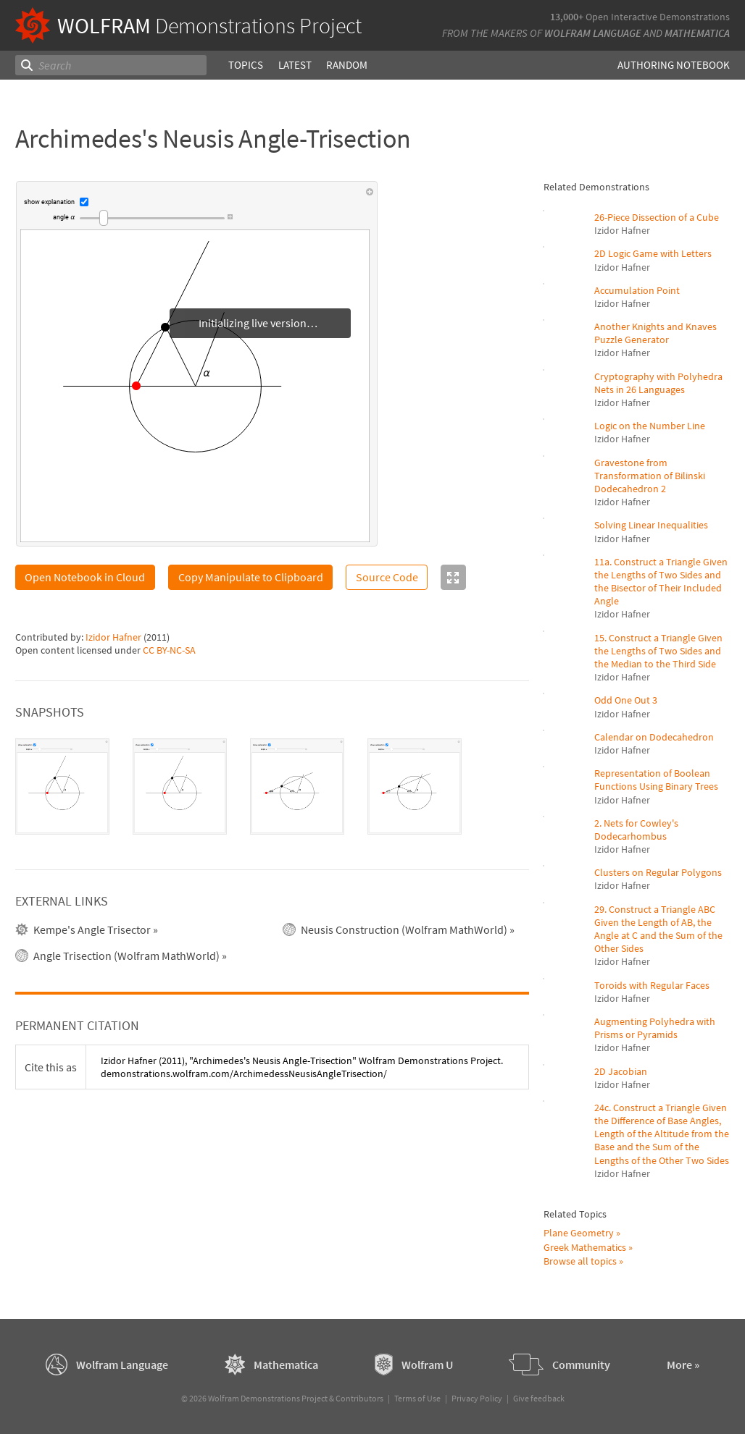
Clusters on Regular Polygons (658, 872)
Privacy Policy (476, 1398)
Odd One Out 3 (625, 700)
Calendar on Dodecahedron (654, 736)
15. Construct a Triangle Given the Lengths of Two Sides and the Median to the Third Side (658, 650)
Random (346, 65)
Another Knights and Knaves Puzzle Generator (655, 333)
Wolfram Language (592, 33)
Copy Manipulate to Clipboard (250, 577)
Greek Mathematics (585, 1247)
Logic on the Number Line (649, 425)
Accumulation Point (637, 290)
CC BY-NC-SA (169, 650)
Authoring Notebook (673, 65)
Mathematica (697, 33)
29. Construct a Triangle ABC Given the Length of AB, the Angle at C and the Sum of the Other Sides (658, 929)
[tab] (62, 786)
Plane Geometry (579, 1232)
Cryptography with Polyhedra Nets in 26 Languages (658, 383)
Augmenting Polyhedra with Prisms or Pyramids (654, 1028)
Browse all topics (580, 1261)
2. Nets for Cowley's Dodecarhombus (636, 830)
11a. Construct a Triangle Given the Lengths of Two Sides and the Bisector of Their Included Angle (661, 581)
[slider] (152, 218)
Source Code (387, 577)
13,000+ (566, 16)
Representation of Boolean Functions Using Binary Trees (656, 780)
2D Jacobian (620, 1071)
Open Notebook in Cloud (85, 577)
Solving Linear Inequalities (651, 524)
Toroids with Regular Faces (651, 985)
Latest (295, 65)
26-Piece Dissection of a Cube (656, 217)
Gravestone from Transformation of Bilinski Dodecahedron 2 (649, 475)
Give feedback (539, 1398)
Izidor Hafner (113, 637)
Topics (245, 65)
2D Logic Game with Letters (653, 253)
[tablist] (272, 787)
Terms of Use (417, 1398)
